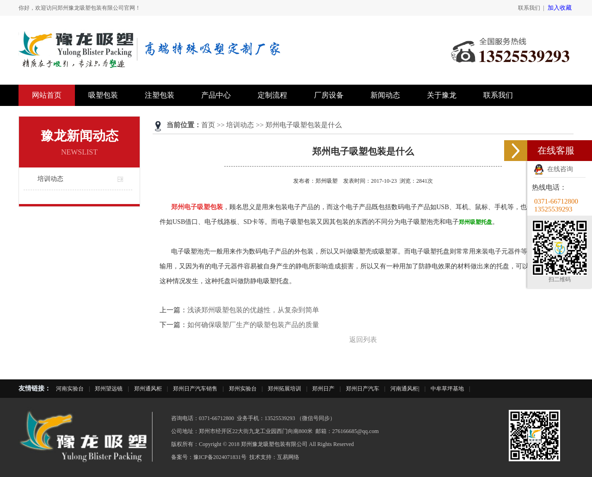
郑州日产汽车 (362, 388)
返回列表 (363, 339)
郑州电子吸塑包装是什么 (303, 125)
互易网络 (288, 457)
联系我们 (529, 8)
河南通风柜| (404, 388)
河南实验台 (70, 388)
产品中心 (216, 95)
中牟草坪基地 (447, 388)
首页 (208, 125)
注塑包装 (159, 95)
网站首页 (47, 95)
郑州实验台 (243, 388)
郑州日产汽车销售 (195, 388)
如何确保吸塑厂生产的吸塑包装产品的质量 (253, 324)
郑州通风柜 (148, 388)
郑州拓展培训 (284, 388)
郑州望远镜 (109, 388)
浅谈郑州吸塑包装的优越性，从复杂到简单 (253, 310)
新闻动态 (385, 95)
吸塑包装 (103, 95)
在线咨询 (553, 169)
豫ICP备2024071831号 (220, 457)
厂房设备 (329, 95)
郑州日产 (323, 388)
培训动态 (50, 178)
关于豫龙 (441, 95)
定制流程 (272, 95)
